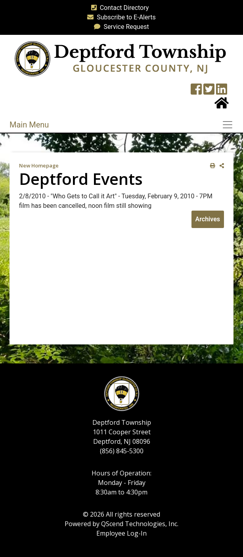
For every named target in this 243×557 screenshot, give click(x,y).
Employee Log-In (121, 533)
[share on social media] (220, 166)
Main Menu (29, 124)
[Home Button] (221, 105)
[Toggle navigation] (230, 124)
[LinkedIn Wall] (221, 91)
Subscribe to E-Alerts (120, 17)
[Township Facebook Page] (196, 91)
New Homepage (39, 165)
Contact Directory (118, 7)
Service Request (120, 26)
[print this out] (211, 166)
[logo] (120, 58)
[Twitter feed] (208, 91)
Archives (207, 219)
